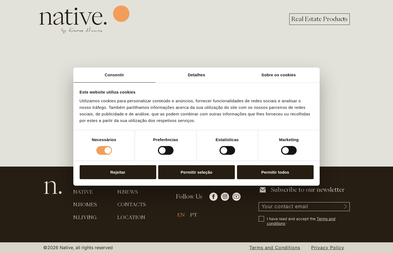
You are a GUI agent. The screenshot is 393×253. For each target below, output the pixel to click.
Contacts (131, 204)
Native (83, 192)
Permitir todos (275, 172)
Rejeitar (117, 172)
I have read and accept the (301, 221)
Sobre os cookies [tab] (278, 74)
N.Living (85, 217)
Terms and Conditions (274, 247)
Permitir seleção (196, 172)
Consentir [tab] (114, 74)
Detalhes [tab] (196, 74)
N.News (127, 192)
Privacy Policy (327, 247)
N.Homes (85, 204)
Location (131, 217)
